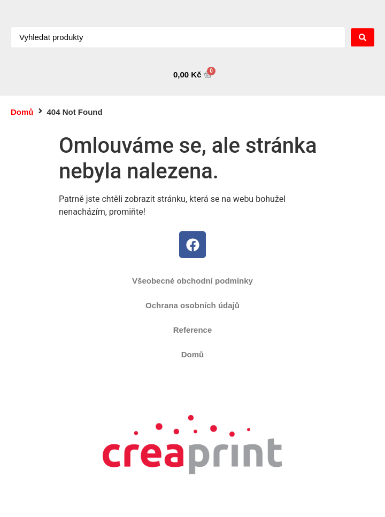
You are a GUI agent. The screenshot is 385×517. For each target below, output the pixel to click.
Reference (192, 329)
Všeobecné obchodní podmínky (192, 280)
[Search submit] (362, 37)
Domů (22, 111)
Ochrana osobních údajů (192, 305)
